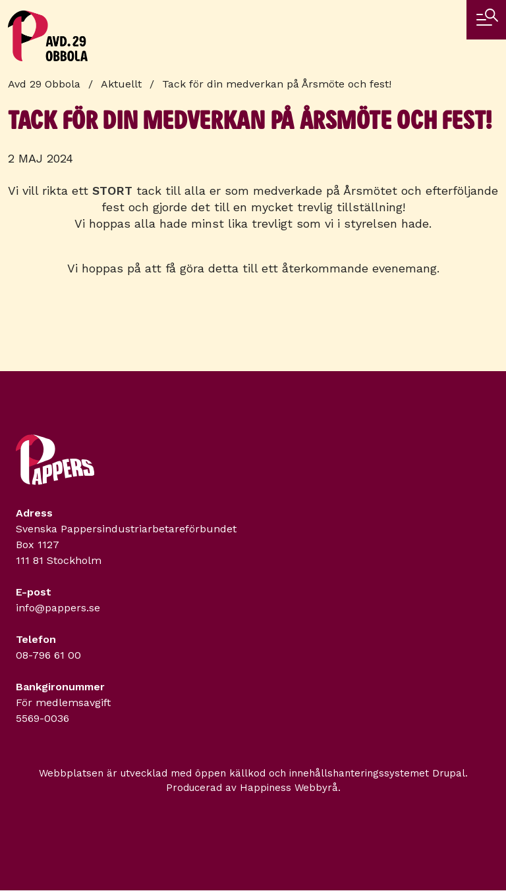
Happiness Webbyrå (289, 788)
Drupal (448, 773)
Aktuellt (121, 84)
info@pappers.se (58, 607)
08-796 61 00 (48, 655)
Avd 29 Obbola (44, 84)
